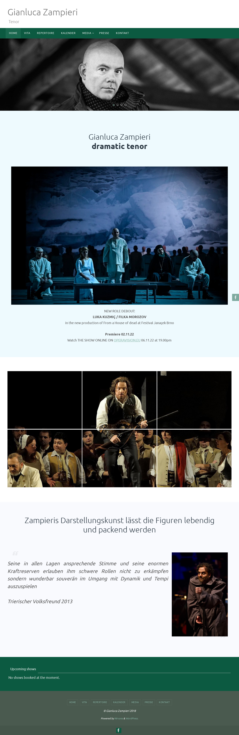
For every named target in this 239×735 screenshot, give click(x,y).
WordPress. (132, 718)
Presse (149, 702)
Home (72, 702)
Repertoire (100, 702)
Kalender (119, 702)
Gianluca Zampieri (42, 12)
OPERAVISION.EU (127, 340)
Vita (84, 702)
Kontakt (164, 702)
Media (135, 702)
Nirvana (118, 718)
